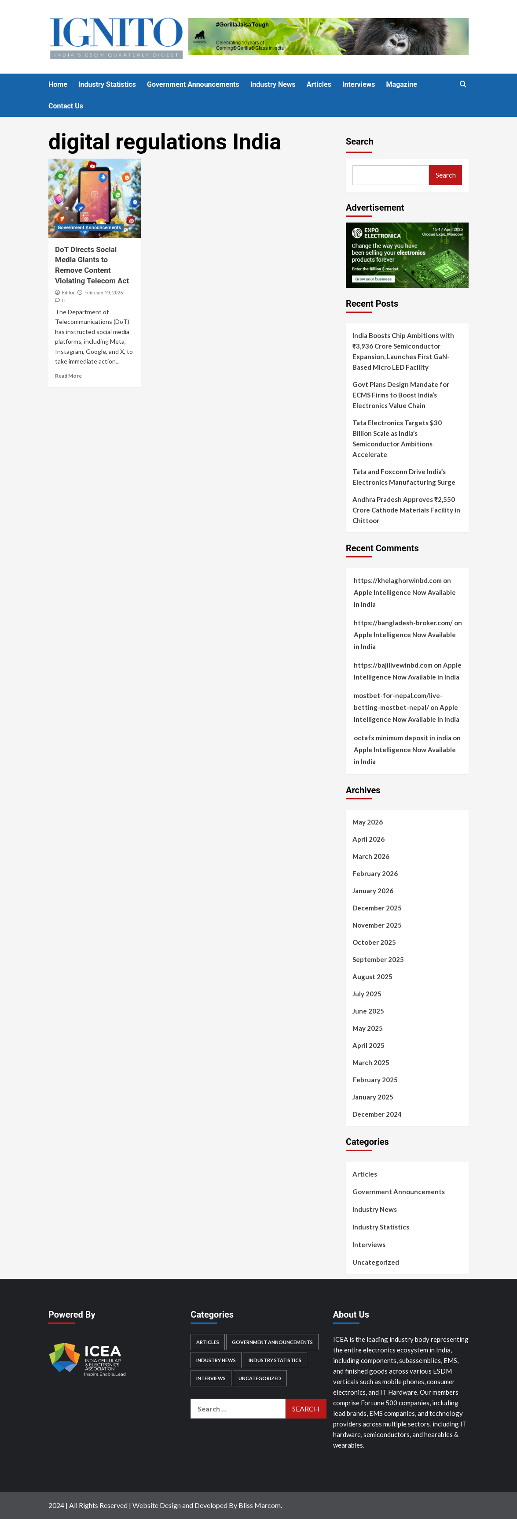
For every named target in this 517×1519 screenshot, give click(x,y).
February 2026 (375, 873)
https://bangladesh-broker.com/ (403, 623)
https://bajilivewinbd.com (393, 665)
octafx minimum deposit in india (402, 738)
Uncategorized (375, 1262)
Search (360, 141)
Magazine (401, 84)
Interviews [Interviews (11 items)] (211, 1378)
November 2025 (377, 925)
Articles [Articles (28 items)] (207, 1342)
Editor (68, 293)
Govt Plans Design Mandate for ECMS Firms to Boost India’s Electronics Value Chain (400, 394)
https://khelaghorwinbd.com (398, 580)
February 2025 (375, 1080)
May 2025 (367, 1028)
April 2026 (368, 839)
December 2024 (377, 1114)
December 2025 (377, 908)
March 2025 (370, 1062)
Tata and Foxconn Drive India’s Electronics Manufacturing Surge (403, 477)
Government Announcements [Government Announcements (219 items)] (272, 1342)
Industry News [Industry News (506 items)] (216, 1360)
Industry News (273, 84)
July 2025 (366, 994)
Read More (68, 375)
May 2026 (367, 822)
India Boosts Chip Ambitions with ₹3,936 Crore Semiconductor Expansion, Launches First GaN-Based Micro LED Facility (403, 351)
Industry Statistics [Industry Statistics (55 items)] (275, 1360)
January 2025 (372, 1097)
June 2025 (368, 1011)
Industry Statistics (107, 84)
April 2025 (368, 1045)
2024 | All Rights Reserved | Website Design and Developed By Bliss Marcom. (165, 1505)
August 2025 (372, 976)
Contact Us (65, 106)
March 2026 (370, 856)
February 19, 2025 (103, 293)
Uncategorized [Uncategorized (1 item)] (259, 1378)
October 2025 (374, 942)
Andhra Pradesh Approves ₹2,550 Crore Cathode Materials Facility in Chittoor (406, 509)
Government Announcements (193, 84)
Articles (319, 84)
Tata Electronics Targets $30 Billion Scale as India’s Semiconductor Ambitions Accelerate (397, 438)
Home (57, 84)
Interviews (358, 84)
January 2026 (372, 891)
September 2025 (378, 959)
